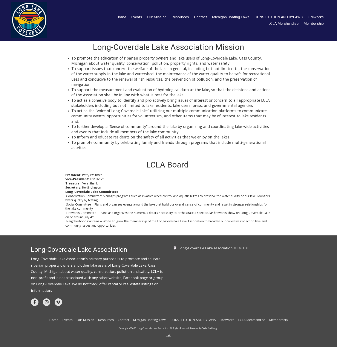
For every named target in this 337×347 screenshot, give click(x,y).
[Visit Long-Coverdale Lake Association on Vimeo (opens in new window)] (58, 302)
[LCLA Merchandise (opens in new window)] (283, 23)
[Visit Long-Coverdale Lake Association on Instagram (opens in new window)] (46, 302)
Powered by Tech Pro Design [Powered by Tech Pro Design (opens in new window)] (204, 328)
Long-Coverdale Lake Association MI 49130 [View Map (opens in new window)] (213, 248)
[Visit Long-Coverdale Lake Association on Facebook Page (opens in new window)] (34, 302)
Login (168, 335)
